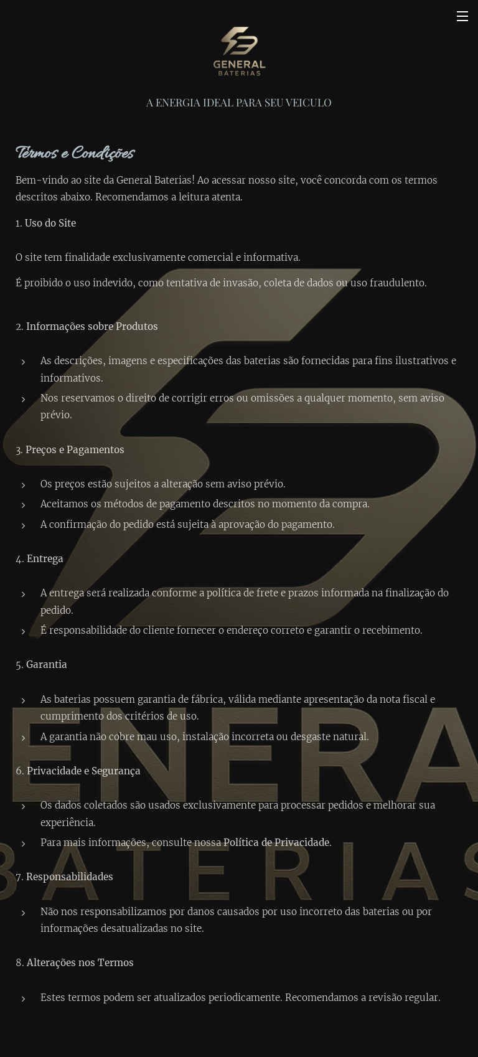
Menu (462, 16)
